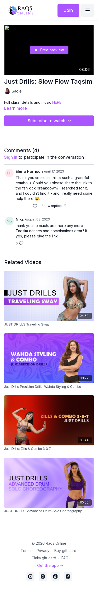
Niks (20, 219)
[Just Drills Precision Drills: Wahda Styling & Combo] (49, 386)
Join (68, 10)
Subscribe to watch (50, 121)
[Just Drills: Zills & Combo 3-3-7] (49, 448)
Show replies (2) (54, 206)
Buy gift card (65, 550)
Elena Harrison (29, 171)
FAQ (64, 558)
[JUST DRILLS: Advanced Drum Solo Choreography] (49, 511)
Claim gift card (44, 558)
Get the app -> (50, 565)
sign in (10, 157)
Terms (26, 550)
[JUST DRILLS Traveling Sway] (49, 324)
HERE (56, 102)
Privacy (43, 550)
